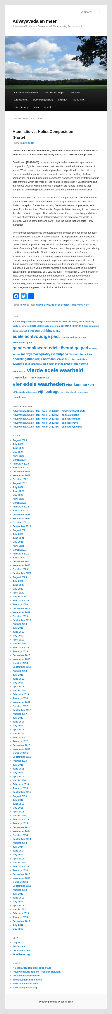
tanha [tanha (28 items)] (39, 364)
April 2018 (18, 686)
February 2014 (21, 866)
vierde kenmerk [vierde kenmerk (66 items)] (24, 377)
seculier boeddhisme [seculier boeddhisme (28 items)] (78, 359)
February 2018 (21, 694)
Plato (73, 305)
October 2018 (20, 663)
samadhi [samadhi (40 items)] (61, 359)
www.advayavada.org (25, 987)
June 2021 (18, 538)
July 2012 (18, 925)
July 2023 (18, 444)
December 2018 (21, 655)
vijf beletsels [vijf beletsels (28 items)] (19, 392)
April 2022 (18, 498)
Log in (16, 942)
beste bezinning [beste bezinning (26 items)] (86, 321)
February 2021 (21, 553)
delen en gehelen (60, 305)
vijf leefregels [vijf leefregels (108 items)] (50, 391)
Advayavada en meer (35, 21)
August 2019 (20, 624)
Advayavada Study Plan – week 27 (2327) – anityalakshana (46, 414)
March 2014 (19, 862)
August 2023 (20, 440)
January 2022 (20, 510)
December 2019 (21, 608)
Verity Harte (83, 305)
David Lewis (43, 305)
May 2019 (18, 635)
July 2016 (18, 764)
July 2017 (18, 717)
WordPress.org (21, 954)
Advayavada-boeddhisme (25, 92)
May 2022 (18, 495)
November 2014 (21, 831)
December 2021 (21, 514)
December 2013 (21, 874)
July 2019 (18, 627)
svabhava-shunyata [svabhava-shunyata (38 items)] (24, 363)
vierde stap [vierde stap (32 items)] (43, 377)
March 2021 (19, 549)
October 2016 (20, 753)
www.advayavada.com (25, 983)
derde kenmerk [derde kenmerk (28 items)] (20, 331)
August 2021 (20, 530)
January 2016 (20, 788)
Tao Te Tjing (79, 99)
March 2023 (19, 459)
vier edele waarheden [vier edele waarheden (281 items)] (39, 384)
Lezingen (62, 99)
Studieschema (20, 99)
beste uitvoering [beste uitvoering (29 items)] (51, 326)
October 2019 (20, 616)
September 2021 (22, 526)
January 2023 (20, 467)
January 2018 (20, 698)
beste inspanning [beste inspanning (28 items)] (21, 326)
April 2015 (18, 811)
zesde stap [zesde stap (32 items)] (82, 392)
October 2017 (20, 706)
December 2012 (21, 921)
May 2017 (18, 725)
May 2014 (18, 854)
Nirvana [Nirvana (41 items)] (73, 354)
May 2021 (18, 541)
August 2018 (20, 671)
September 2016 (22, 756)
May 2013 (18, 901)
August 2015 (20, 796)
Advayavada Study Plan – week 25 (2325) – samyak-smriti (45, 422)
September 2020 (22, 573)
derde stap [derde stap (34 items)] (34, 331)
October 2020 (20, 569)
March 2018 (19, 690)
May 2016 (18, 772)
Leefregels (75, 92)
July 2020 (18, 581)
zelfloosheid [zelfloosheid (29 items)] (69, 392)
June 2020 (18, 585)
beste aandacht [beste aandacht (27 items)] (53, 321)
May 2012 (18, 929)
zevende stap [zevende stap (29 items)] (19, 397)
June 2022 (18, 491)
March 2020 (19, 596)
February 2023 (21, 463)
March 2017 (19, 733)
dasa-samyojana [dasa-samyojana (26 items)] (91, 326)
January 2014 (20, 870)
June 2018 (18, 678)
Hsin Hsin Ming (20, 107)
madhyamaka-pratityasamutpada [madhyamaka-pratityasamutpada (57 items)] (44, 354)
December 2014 (21, 827)
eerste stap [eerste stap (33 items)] (81, 337)
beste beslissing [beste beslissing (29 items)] (70, 321)
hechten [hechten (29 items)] (93, 349)
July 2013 (18, 893)
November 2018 (21, 659)
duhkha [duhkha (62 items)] (45, 330)
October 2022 (20, 479)
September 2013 (22, 885)
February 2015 (21, 819)
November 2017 (21, 702)
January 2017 (20, 741)
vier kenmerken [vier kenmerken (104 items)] (80, 384)
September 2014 (22, 839)
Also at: (47, 107)
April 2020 (18, 592)
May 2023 (18, 452)
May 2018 (18, 682)
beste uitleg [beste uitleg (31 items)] (36, 326)
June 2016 (18, 768)
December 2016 (21, 745)
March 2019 (19, 643)
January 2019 (20, 651)
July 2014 (18, 846)
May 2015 (18, 807)
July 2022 (18, 487)
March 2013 (19, 909)
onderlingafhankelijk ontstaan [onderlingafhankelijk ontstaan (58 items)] (34, 359)
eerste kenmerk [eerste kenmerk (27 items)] (66, 337)
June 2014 (18, 850)
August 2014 (20, 843)
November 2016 (21, 749)
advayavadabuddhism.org (27, 979)
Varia (36, 107)
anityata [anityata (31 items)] (41, 321)
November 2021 (21, 518)
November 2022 (21, 475)
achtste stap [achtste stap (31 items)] (19, 321)
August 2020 (20, 577)
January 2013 (20, 917)
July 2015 (18, 800)
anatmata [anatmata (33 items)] (31, 321)
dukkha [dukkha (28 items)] (56, 331)
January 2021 (20, 557)
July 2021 (18, 534)
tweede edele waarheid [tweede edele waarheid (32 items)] (76, 364)
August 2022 (20, 483)
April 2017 (18, 729)
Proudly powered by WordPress (56, 1001)
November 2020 (21, 565)
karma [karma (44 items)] (16, 354)
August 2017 (20, 714)
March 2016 (19, 780)
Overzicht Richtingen (54, 92)
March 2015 (19, 815)
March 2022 (19, 502)
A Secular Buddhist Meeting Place (32, 967)
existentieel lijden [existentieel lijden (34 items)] (22, 342)
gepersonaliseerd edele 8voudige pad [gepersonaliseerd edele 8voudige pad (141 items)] (50, 348)
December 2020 (21, 561)
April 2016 (18, 776)
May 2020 (18, 588)
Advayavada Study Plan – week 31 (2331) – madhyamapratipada (49, 411)
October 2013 (20, 882)
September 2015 (22, 792)
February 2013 (21, 913)
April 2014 (18, 858)
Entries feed (19, 946)
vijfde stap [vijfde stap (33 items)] (31, 392)
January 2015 (20, 823)
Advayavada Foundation (26, 975)
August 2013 (20, 890)
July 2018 (18, 674)
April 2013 (18, 905)
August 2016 (20, 760)
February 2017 (21, 737)
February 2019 (21, 647)
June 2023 (18, 448)
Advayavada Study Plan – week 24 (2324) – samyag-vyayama (47, 426)
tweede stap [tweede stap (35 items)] (19, 371)
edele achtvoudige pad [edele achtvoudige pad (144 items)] (36, 336)
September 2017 (22, 710)
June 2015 (18, 803)
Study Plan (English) (43, 99)
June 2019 (18, 631)
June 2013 (18, 897)
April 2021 (18, 545)
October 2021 (20, 522)
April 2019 (18, 639)
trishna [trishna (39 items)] (59, 363)
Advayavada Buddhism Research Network (37, 971)
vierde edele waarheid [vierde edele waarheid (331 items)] (55, 370)
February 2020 (21, 600)
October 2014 (20, 835)
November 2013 (21, 878)
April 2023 (18, 456)
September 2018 (22, 667)
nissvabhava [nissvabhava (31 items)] (85, 354)
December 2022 (21, 471)
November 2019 (21, 612)
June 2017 (18, 721)
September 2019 (22, 620)
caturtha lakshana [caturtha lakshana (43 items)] (72, 325)
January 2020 (20, 604)
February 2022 (21, 506)
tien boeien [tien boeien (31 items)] (48, 364)
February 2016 (21, 784)
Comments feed (22, 950)
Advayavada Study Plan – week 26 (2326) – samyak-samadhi (47, 418)
